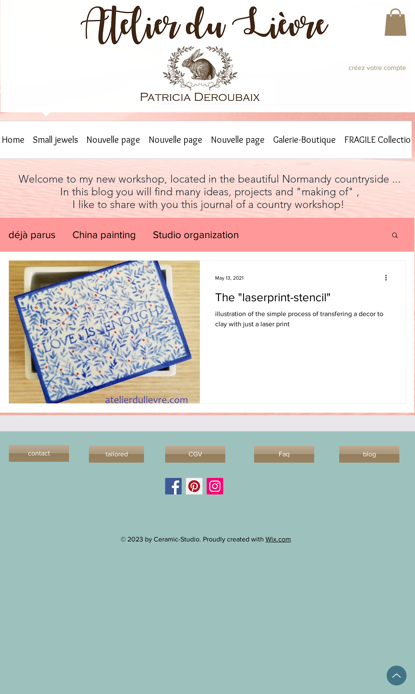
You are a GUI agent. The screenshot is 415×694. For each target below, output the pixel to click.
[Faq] (284, 454)
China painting (104, 234)
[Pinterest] (194, 486)
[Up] (397, 676)
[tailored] (116, 454)
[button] (395, 22)
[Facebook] (173, 486)
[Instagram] (215, 486)
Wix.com (278, 539)
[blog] (369, 454)
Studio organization (196, 234)
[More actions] (389, 278)
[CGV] (195, 454)
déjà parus (31, 234)
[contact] (39, 453)
